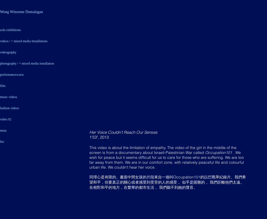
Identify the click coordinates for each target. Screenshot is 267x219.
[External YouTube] (168, 74)
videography (8, 52)
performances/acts (12, 75)
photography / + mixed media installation (27, 63)
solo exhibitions (10, 30)
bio (2, 142)
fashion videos (9, 108)
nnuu (3, 130)
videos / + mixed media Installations (23, 41)
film (2, 86)
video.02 (5, 119)
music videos (8, 97)
